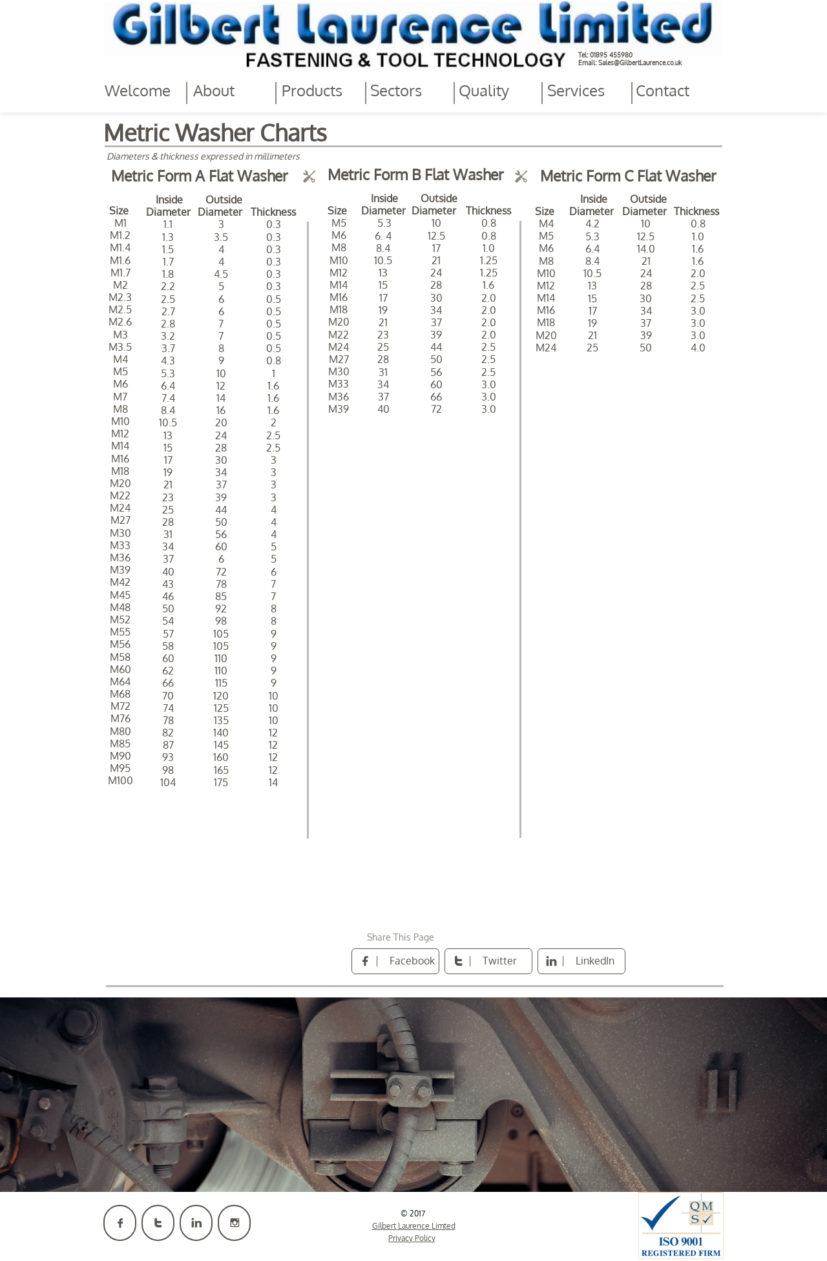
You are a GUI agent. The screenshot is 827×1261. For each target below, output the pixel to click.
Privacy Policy (411, 1238)
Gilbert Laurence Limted (413, 1226)
